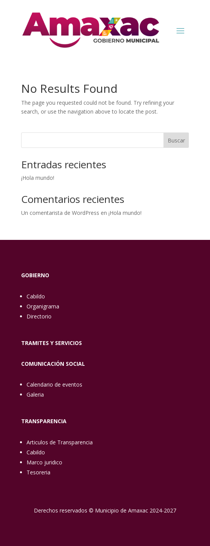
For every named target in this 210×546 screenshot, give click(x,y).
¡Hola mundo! (37, 177)
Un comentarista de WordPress (60, 212)
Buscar (176, 140)
